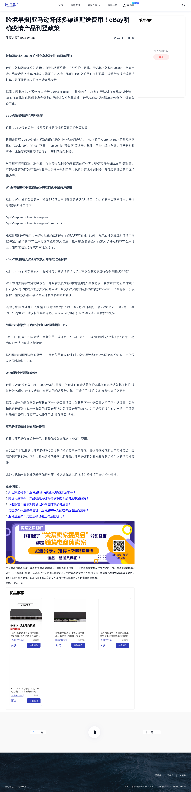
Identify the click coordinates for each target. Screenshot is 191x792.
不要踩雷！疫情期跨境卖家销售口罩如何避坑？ (39, 504)
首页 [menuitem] (60, 5)
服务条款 (9, 786)
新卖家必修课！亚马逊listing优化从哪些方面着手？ (42, 492)
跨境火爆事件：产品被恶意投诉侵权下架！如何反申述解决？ (48, 498)
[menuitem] (94, 5)
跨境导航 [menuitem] (112, 5)
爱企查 (170, 775)
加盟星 (182, 775)
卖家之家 (18, 583)
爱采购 (158, 775)
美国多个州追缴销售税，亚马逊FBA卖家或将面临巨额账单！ (48, 510)
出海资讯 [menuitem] (75, 5)
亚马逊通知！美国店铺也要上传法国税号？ (36, 516)
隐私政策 (22, 786)
